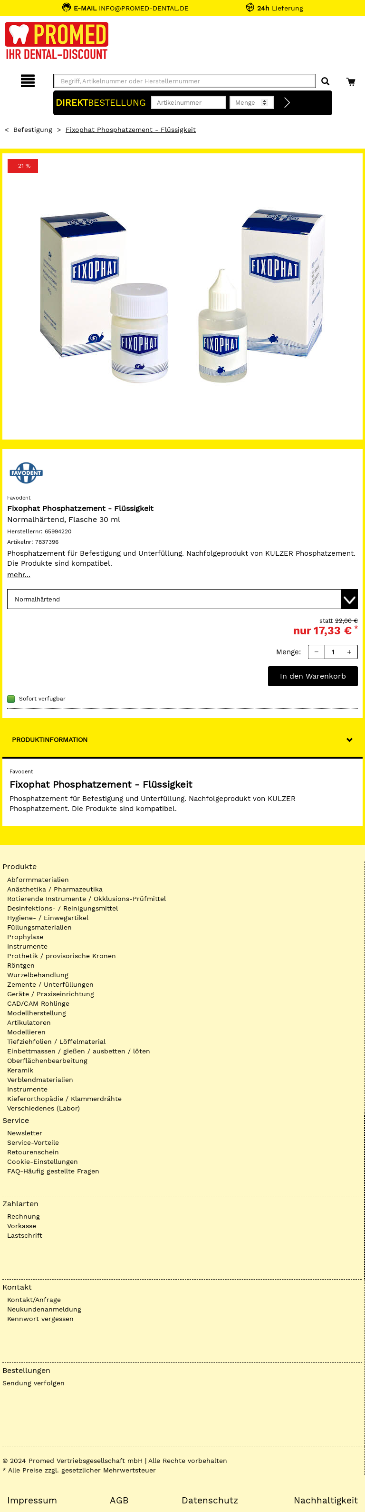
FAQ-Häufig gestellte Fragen (53, 1171)
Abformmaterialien (38, 879)
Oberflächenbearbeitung (47, 1060)
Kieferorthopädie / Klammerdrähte (64, 1098)
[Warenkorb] (352, 79)
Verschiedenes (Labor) (43, 1108)
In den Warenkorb (313, 676)
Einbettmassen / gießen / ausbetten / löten (78, 1051)
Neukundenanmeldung (44, 1309)
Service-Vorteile (33, 1142)
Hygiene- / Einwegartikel (47, 917)
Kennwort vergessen (40, 1318)
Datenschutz (210, 1500)
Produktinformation (49, 739)
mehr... (18, 575)
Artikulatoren (29, 1022)
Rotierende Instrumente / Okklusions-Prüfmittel (86, 898)
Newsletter (24, 1133)
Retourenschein (33, 1152)
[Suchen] (325, 81)
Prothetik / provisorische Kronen (61, 956)
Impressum (32, 1500)
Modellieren (26, 1032)
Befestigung (32, 129)
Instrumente (27, 946)
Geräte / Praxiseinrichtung (50, 994)
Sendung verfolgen (33, 1383)
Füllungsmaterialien (39, 927)
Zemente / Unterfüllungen (50, 984)
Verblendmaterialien (40, 1079)
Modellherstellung (36, 1013)
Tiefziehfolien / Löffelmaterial (56, 1041)
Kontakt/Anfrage (34, 1299)
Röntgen (21, 965)
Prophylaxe (25, 937)
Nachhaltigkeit (326, 1500)
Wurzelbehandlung (37, 975)
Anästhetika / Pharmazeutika (55, 889)
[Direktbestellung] (287, 103)
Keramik (20, 1070)
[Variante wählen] (182, 599)
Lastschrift (24, 1235)
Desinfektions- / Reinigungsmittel (62, 908)
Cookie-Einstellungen (42, 1161)
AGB (119, 1500)
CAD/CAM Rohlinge (38, 1003)
